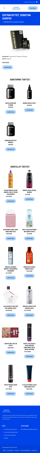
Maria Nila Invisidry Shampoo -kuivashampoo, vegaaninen (11, 269)
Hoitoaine (24, 56)
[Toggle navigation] (4, 8)
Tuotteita (33, 8)
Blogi (6, 438)
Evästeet (17, 450)
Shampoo (18, 56)
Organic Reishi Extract (29, 103)
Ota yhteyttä (10, 450)
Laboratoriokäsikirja (10, 435)
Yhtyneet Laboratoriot (11, 429)
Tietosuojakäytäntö (25, 450)
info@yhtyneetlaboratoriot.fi (29, 2)
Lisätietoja (7, 67)
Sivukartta (34, 450)
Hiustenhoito (12, 56)
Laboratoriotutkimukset (11, 432)
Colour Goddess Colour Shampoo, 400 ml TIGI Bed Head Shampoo (11, 192)
